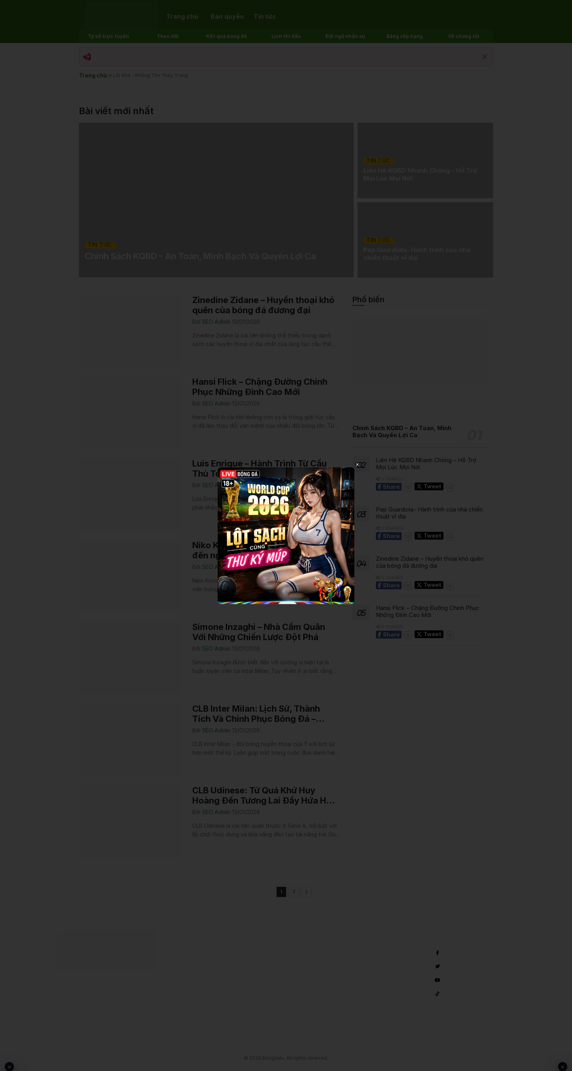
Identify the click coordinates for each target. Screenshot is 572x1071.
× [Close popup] (357, 464)
